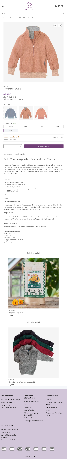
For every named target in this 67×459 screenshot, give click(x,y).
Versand (20, 99)
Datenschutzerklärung (31, 402)
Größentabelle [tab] (20, 154)
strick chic (11, 379)
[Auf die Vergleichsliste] (55, 25)
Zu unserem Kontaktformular (11, 440)
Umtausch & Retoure (8, 402)
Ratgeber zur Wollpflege (54, 413)
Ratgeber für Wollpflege (43, 219)
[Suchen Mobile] (32, 14)
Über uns (49, 400)
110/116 (26, 126)
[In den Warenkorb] (4, 21)
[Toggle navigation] (2, 6)
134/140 (56, 126)
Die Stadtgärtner (13, 310)
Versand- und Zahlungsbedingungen (8, 406)
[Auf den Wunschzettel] (60, 25)
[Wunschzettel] (58, 6)
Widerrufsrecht (29, 410)
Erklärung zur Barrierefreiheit (33, 421)
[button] (55, 6)
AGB (25, 404)
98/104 (11, 126)
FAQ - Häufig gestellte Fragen (10, 400)
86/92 (10, 130)
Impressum (27, 407)
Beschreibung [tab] (8, 154)
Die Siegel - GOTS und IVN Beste (54, 403)
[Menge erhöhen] (20, 146)
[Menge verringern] (5, 146)
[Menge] (12, 146)
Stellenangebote (51, 407)
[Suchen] (64, 14)
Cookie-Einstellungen (31, 418)
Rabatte (48, 416)
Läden (48, 410)
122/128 (41, 126)
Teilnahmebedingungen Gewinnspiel (31, 414)
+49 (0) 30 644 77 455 (8, 432)
